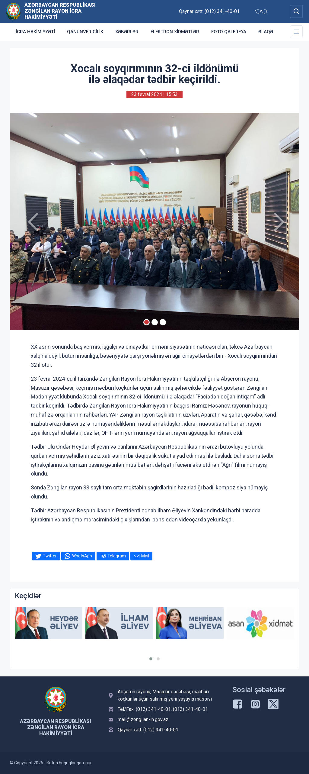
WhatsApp (82, 555)
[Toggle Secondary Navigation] (296, 31)
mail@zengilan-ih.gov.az (143, 719)
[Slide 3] (163, 322)
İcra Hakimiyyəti (35, 31)
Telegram (116, 555)
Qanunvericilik (85, 31)
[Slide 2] (154, 322)
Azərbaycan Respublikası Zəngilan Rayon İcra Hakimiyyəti (60, 11)
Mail (145, 555)
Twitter (50, 555)
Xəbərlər (127, 31)
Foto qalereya (228, 31)
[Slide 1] (146, 322)
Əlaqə (265, 31)
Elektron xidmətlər (175, 31)
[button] (150, 659)
